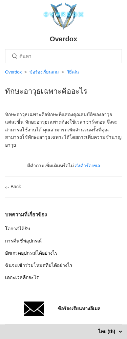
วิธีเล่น (73, 72)
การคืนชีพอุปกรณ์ (23, 240)
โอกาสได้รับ (17, 228)
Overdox (13, 72)
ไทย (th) (107, 331)
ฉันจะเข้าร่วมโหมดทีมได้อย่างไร (38, 265)
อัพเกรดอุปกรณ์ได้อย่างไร (31, 253)
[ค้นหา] (63, 56)
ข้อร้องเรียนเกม (44, 72)
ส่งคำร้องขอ (87, 165)
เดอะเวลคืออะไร (22, 277)
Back (13, 186)
